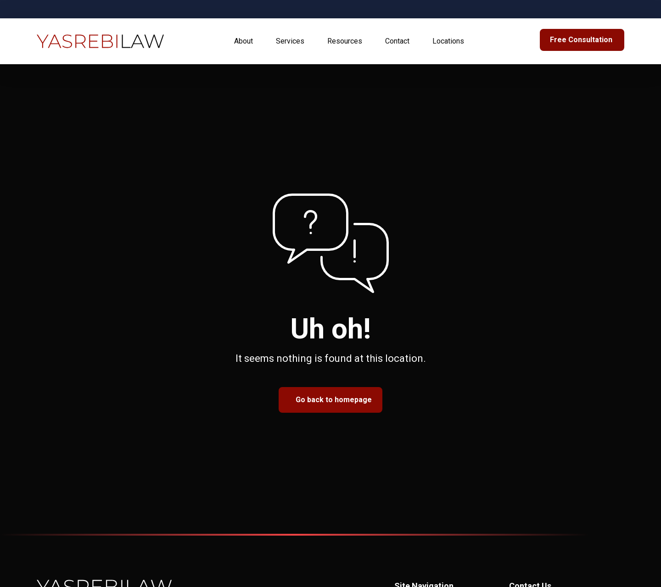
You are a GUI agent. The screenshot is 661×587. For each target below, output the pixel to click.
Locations (448, 41)
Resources (344, 41)
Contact (397, 41)
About (243, 41)
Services (290, 41)
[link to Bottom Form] (582, 40)
